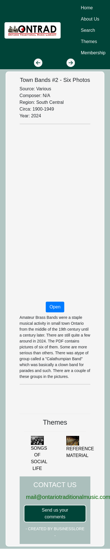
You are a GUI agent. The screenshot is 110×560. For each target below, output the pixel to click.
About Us (90, 19)
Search (88, 30)
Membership (93, 52)
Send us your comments (55, 513)
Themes (89, 41)
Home (87, 7)
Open (54, 306)
